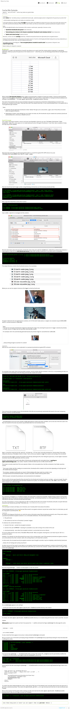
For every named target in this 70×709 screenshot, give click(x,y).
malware (51, 3)
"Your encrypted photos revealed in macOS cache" (33, 42)
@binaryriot (5, 623)
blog (58, 3)
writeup (18, 36)
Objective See (5, 1)
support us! (62, 707)
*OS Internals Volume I (15, 96)
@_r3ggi (24, 22)
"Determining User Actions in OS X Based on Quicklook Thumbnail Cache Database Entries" (29, 32)
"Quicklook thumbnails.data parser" (15, 29)
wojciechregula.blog (8, 43)
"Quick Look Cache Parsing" (13, 34)
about (65, 3)
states (7, 18)
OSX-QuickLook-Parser (23, 251)
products (42, 3)
